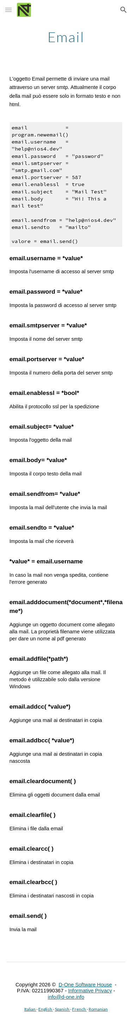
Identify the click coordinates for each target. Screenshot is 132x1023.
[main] (66, 36)
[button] (8, 9)
